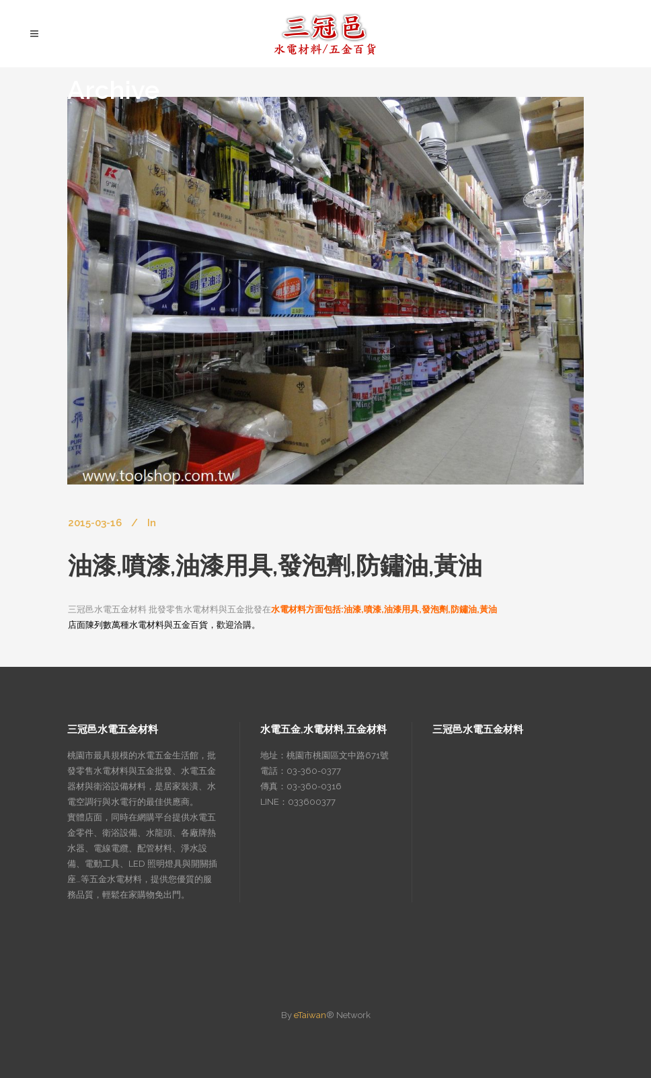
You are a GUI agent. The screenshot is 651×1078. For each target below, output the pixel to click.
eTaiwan (310, 1015)
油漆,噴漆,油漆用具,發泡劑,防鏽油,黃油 (275, 565)
